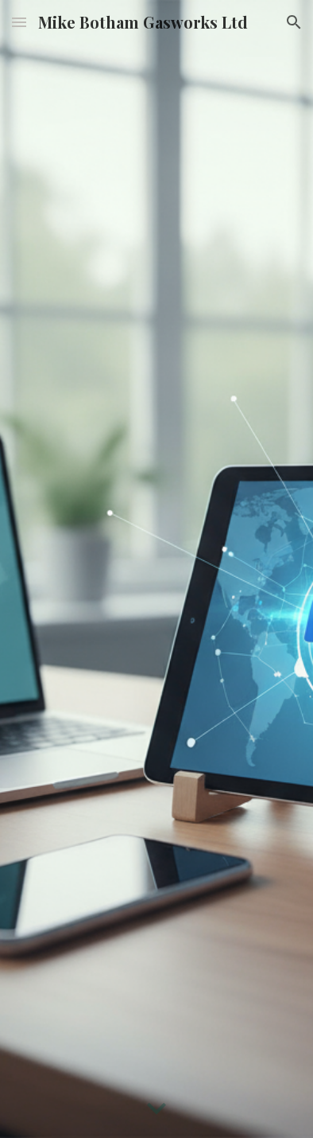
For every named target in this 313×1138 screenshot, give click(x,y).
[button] (19, 22)
